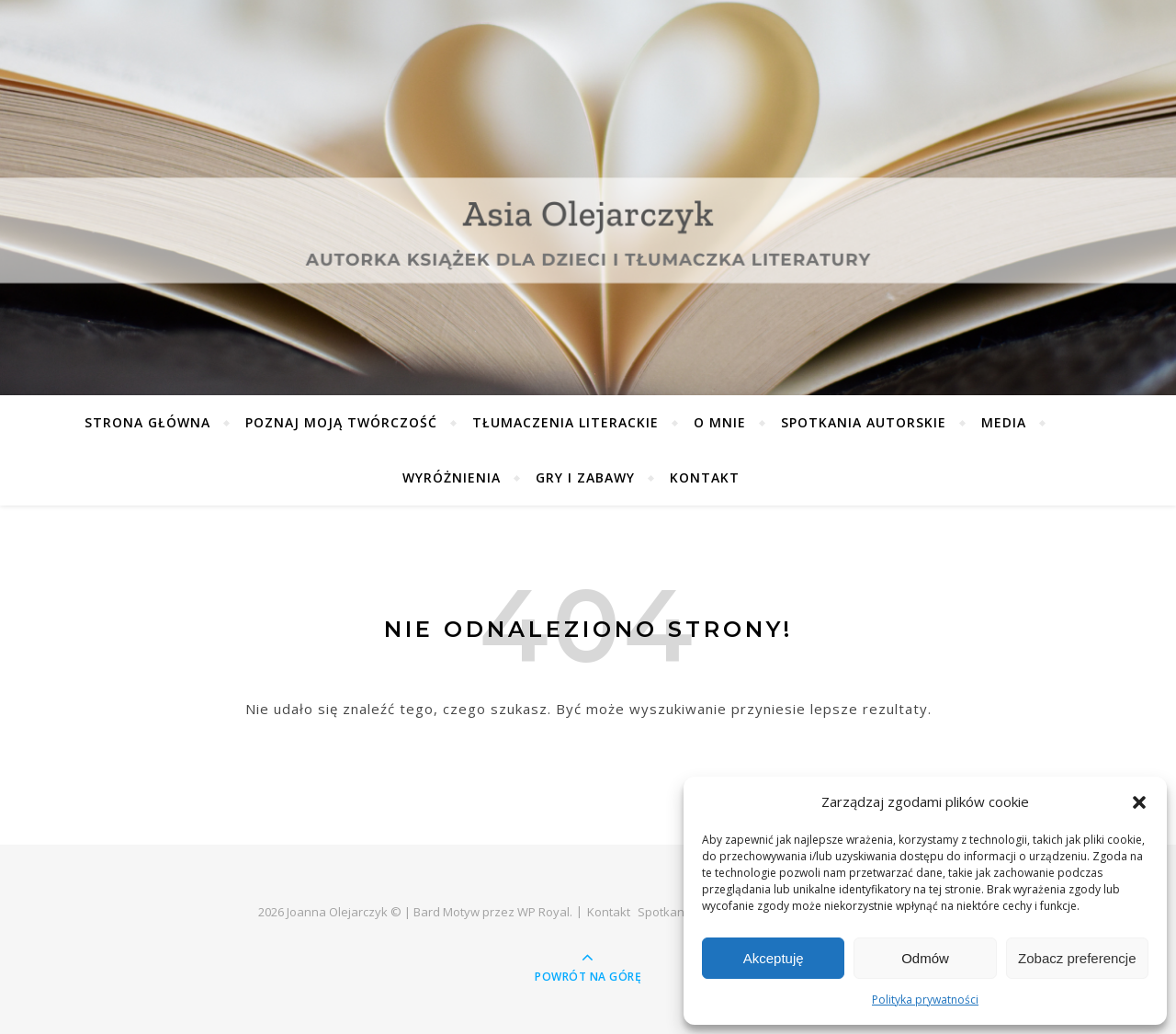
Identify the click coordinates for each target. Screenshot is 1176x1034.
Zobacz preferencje (1077, 958)
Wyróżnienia (451, 477)
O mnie (720, 422)
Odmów (925, 958)
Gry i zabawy (585, 477)
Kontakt (705, 477)
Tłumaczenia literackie (565, 422)
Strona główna (147, 422)
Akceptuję (773, 958)
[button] (1139, 802)
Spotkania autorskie (863, 422)
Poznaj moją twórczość (341, 422)
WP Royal (543, 911)
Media (1003, 422)
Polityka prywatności (925, 999)
